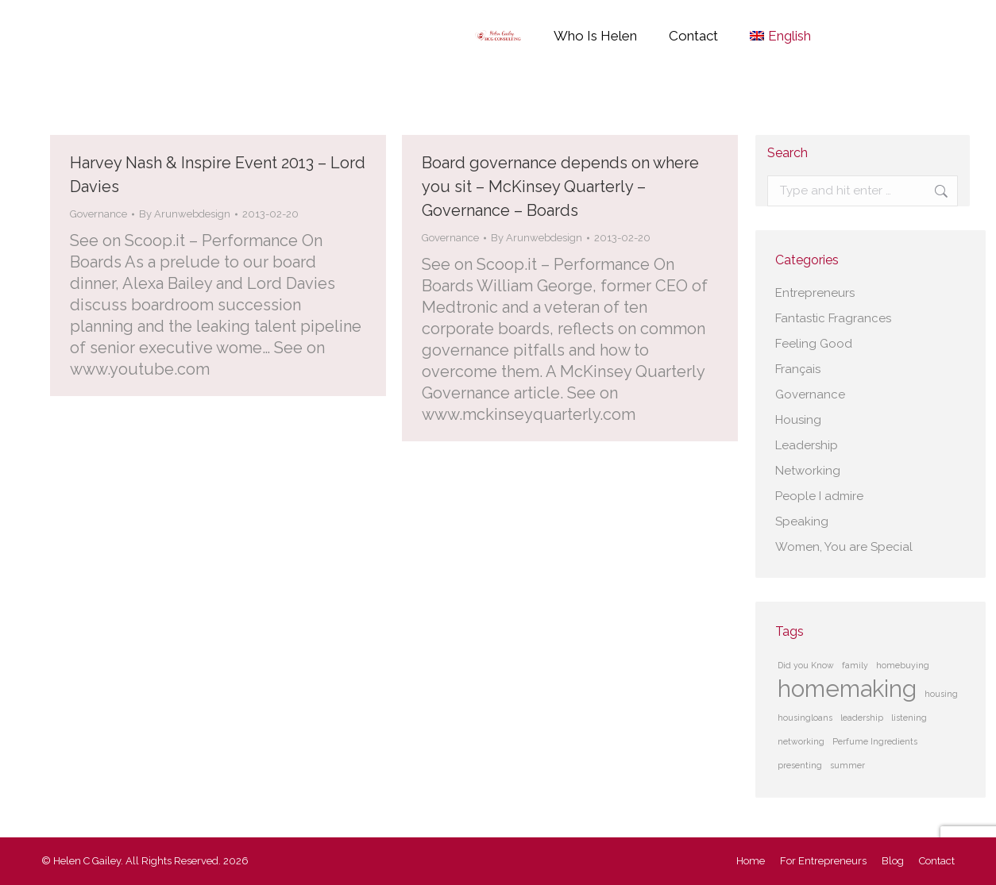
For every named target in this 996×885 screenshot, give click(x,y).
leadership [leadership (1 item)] (861, 717)
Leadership (806, 445)
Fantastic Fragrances (833, 318)
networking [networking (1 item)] (801, 741)
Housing (798, 420)
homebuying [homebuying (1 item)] (902, 665)
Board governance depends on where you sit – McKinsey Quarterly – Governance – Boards (560, 186)
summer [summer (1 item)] (847, 765)
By (184, 214)
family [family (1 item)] (855, 665)
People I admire (819, 496)
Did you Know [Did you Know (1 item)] (806, 665)
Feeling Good (813, 344)
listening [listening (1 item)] (909, 717)
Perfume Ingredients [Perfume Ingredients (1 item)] (874, 741)
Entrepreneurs (815, 293)
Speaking (801, 521)
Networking (807, 471)
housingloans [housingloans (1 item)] (805, 717)
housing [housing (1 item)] (941, 693)
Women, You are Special (844, 547)
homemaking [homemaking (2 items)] (847, 688)
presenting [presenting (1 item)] (800, 765)
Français (797, 369)
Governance (98, 214)
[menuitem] (780, 35)
